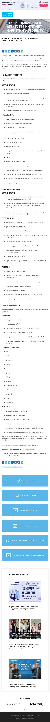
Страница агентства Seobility (11, 445)
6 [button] (29, 709)
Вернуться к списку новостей (13, 467)
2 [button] (22, 709)
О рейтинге (19, 719)
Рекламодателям (28, 719)
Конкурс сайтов (25, 481)
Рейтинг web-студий (25, 495)
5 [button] (27, 709)
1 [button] (20, 709)
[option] (13, 704)
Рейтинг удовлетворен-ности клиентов (25, 555)
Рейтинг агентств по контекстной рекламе (25, 540)
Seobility (4, 56)
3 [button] (24, 709)
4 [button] (26, 709)
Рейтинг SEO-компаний (25, 526)
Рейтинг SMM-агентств (25, 510)
